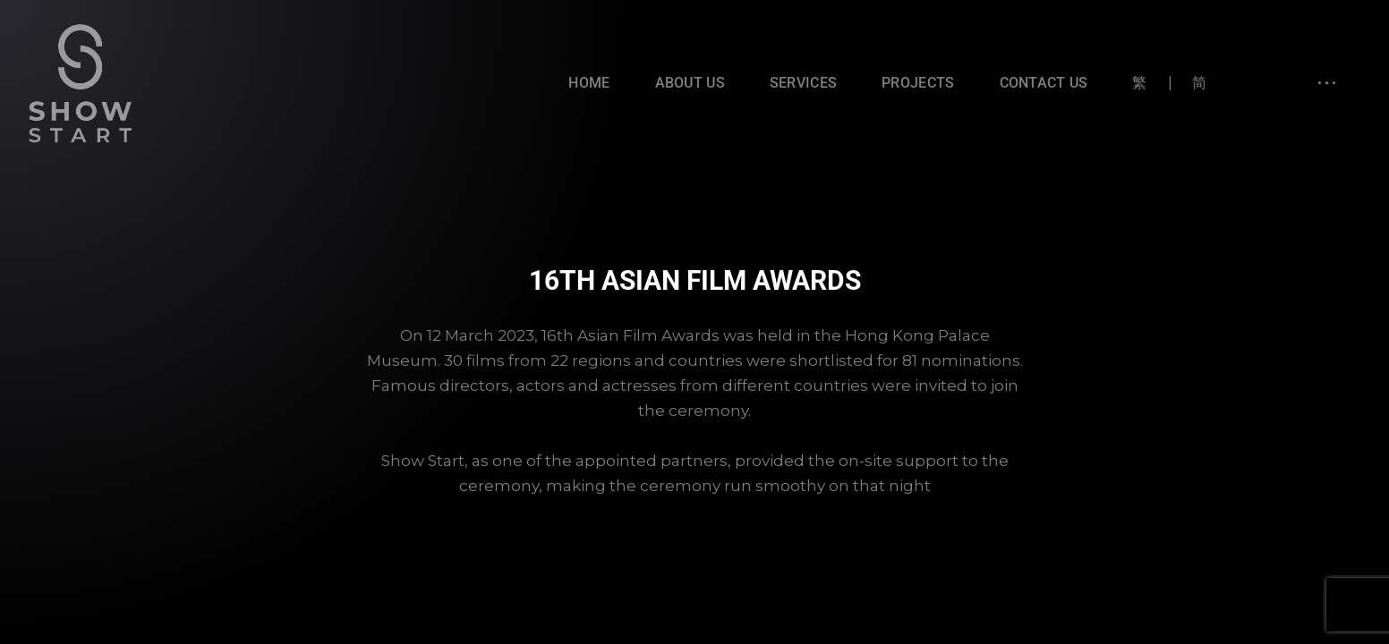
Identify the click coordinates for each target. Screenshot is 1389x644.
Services (803, 82)
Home (588, 82)
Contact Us (1044, 82)
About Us (690, 82)
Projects (918, 82)
